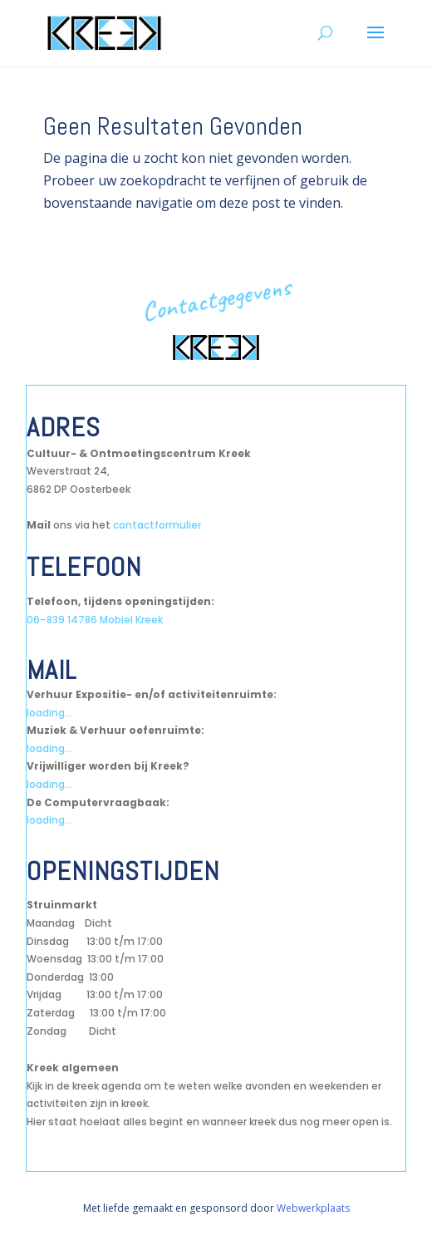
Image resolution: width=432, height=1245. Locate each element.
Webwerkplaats (313, 1208)
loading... (49, 713)
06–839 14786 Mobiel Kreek (95, 620)
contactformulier (157, 525)
